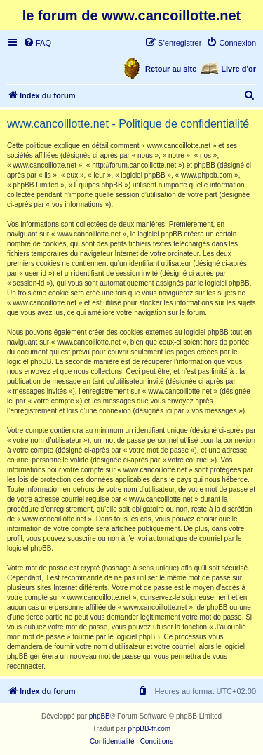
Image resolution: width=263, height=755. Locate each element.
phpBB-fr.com (149, 729)
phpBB (99, 716)
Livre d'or (238, 69)
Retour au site (170, 69)
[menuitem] (37, 42)
